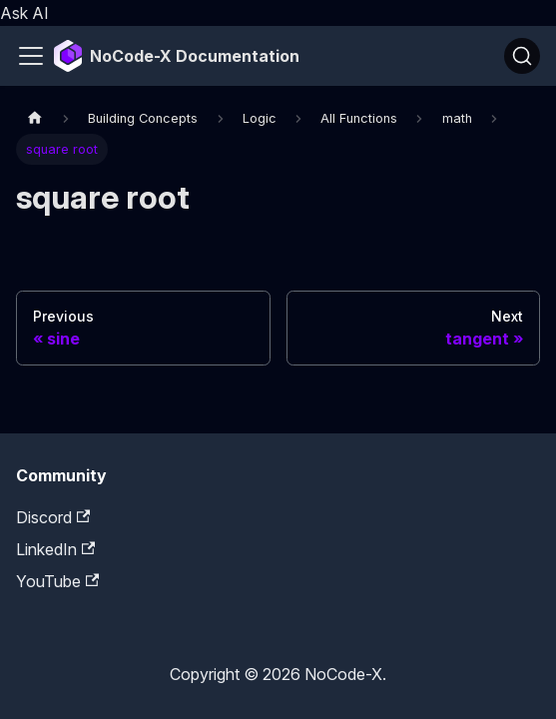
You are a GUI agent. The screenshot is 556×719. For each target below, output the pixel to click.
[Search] (522, 56)
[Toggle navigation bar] (31, 56)
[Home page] (35, 117)
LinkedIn (55, 549)
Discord (53, 517)
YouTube (57, 581)
